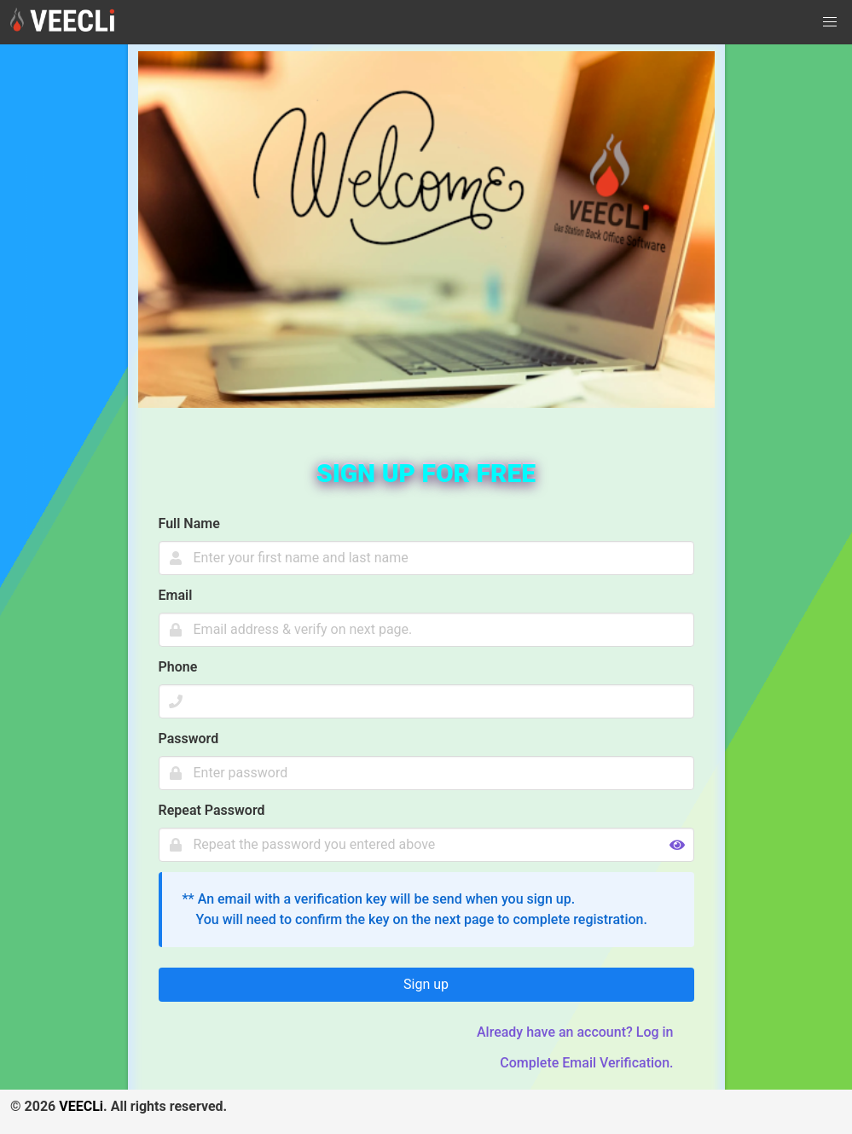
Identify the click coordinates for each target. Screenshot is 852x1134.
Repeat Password (212, 810)
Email (176, 595)
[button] (830, 22)
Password (189, 738)
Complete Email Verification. (586, 1063)
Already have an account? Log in (575, 1032)
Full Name (189, 523)
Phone (178, 667)
